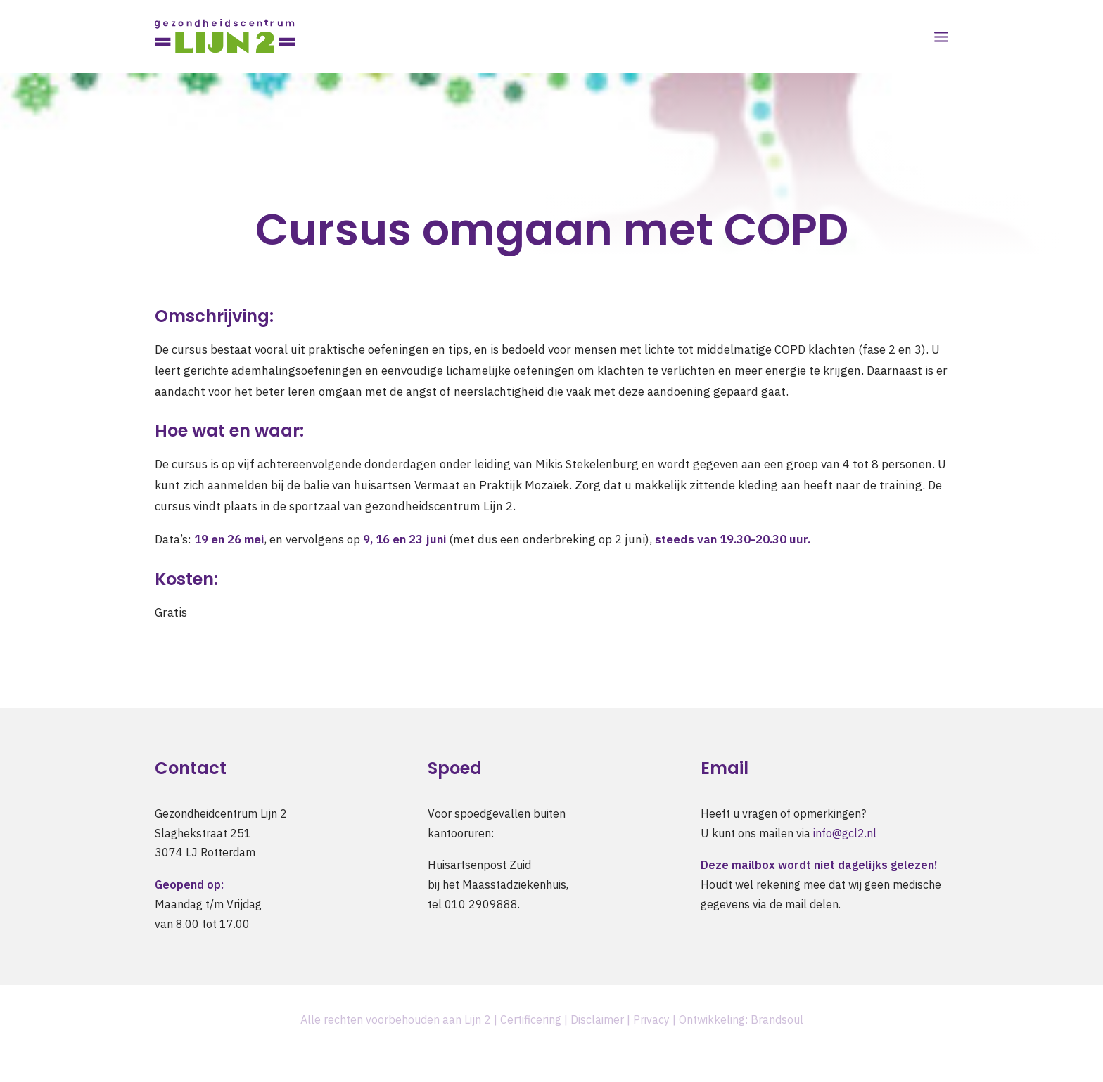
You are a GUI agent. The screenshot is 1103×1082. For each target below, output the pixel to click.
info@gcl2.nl (844, 833)
